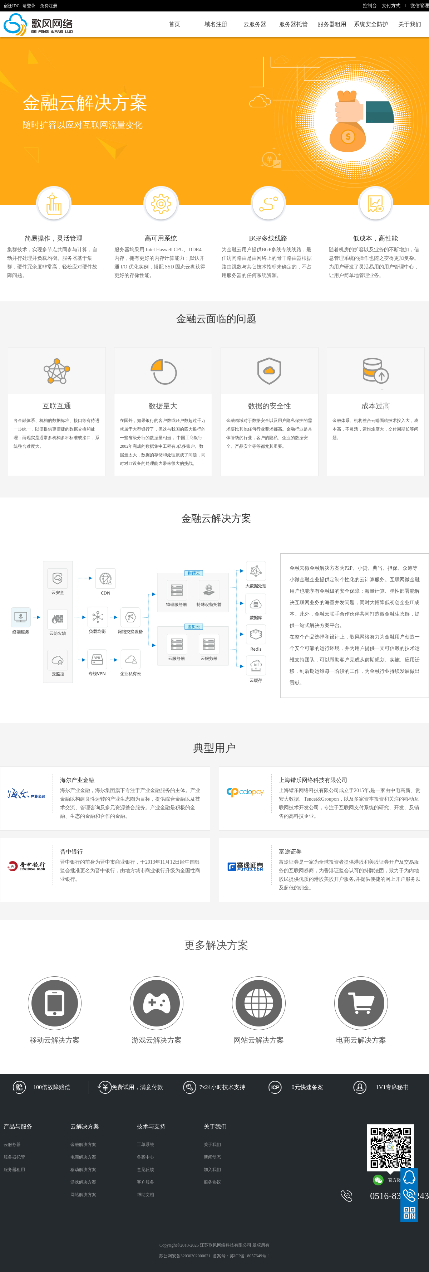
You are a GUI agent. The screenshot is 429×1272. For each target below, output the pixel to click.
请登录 (29, 5)
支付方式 (391, 5)
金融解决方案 (83, 1144)
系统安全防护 (371, 24)
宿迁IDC (39, 24)
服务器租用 (332, 24)
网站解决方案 (83, 1194)
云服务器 (254, 24)
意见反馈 (145, 1169)
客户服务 (145, 1182)
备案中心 (145, 1157)
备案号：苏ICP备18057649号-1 (241, 1255)
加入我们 (212, 1169)
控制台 (370, 5)
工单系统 (145, 1144)
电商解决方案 (83, 1157)
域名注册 (215, 24)
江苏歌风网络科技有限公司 (225, 1245)
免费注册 (48, 5)
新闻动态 (212, 1157)
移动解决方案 (83, 1169)
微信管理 (419, 5)
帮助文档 (145, 1194)
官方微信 (389, 1180)
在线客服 (409, 1177)
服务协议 (212, 1182)
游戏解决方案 (83, 1182)
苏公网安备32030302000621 (185, 1255)
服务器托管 (293, 24)
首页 (174, 24)
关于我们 (409, 24)
